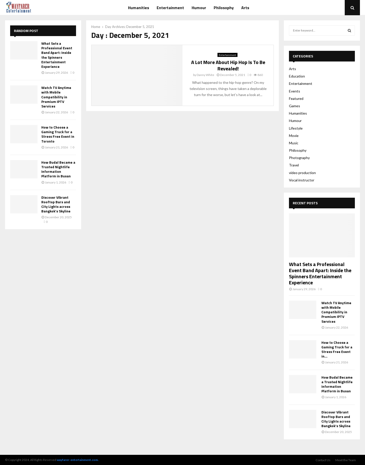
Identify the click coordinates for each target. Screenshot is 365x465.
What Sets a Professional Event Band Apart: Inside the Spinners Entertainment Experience (56, 55)
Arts (245, 8)
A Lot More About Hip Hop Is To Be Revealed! (228, 65)
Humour (199, 8)
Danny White (205, 75)
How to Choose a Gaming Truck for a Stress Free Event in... (336, 349)
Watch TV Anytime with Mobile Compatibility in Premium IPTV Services (56, 97)
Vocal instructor (301, 180)
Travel (294, 165)
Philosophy (224, 8)
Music (293, 143)
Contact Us (323, 460)
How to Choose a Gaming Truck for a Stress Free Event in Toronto (57, 134)
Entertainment (170, 8)
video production (302, 172)
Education (297, 76)
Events (294, 91)
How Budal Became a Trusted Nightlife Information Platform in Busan (58, 169)
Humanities (138, 8)
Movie (294, 135)
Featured (296, 98)
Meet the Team (345, 460)
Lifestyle (296, 128)
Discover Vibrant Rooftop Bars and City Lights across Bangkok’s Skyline (55, 204)
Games (294, 106)
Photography (299, 158)
